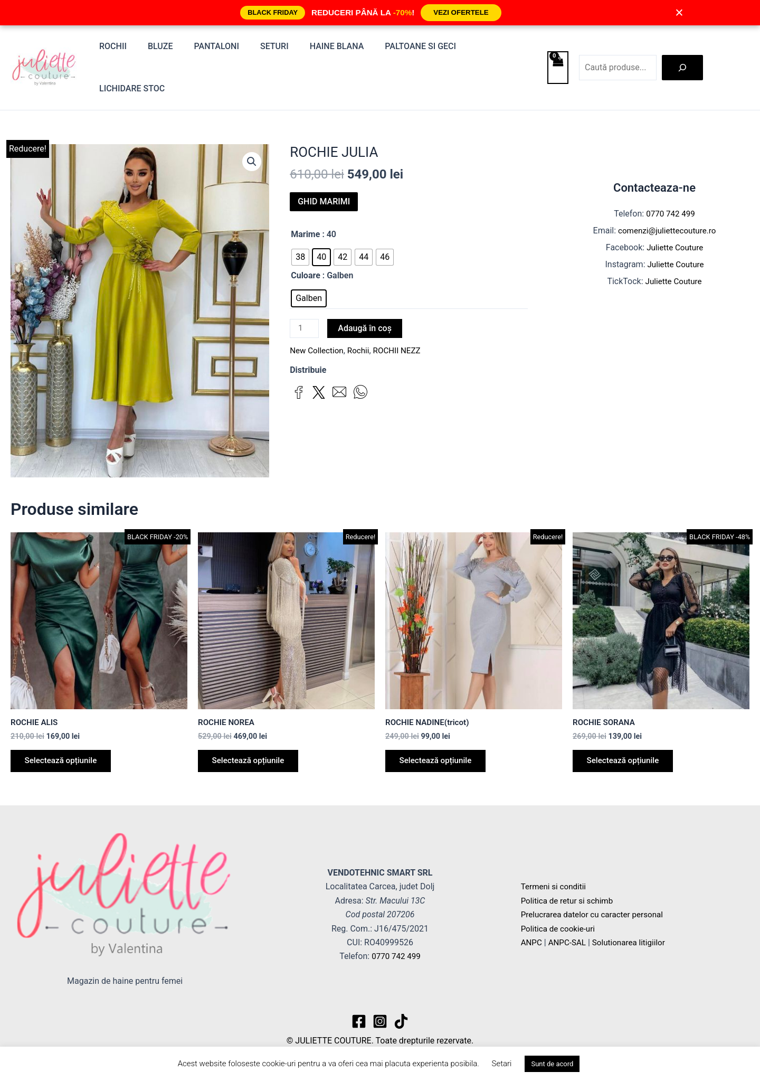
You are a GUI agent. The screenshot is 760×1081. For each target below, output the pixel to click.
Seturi (272, 49)
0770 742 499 (671, 178)
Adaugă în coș (366, 293)
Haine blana (330, 49)
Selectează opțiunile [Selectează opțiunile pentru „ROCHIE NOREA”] (252, 727)
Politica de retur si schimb (569, 894)
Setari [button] (502, 1063)
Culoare (305, 239)
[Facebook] (359, 1014)
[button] (251, 126)
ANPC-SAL (569, 935)
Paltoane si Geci (409, 49)
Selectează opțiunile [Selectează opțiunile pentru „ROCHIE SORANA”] (626, 727)
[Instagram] (380, 1014)
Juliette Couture (675, 212)
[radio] (300, 221)
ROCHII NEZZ (402, 316)
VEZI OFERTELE (461, 12)
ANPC (532, 935)
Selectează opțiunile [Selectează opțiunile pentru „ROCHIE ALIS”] (64, 727)
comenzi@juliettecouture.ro (667, 195)
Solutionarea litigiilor (633, 935)
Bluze (166, 49)
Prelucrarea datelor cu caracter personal (596, 908)
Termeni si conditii (555, 880)
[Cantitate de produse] (305, 294)
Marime (305, 198)
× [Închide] (679, 12)
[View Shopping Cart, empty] (557, 50)
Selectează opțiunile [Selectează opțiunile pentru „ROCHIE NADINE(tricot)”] (439, 727)
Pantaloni (218, 49)
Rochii (123, 49)
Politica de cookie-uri (560, 922)
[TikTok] (401, 1014)
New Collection (318, 316)
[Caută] (682, 49)
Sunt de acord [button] (552, 1064)
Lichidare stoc (494, 49)
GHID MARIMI (324, 166)
